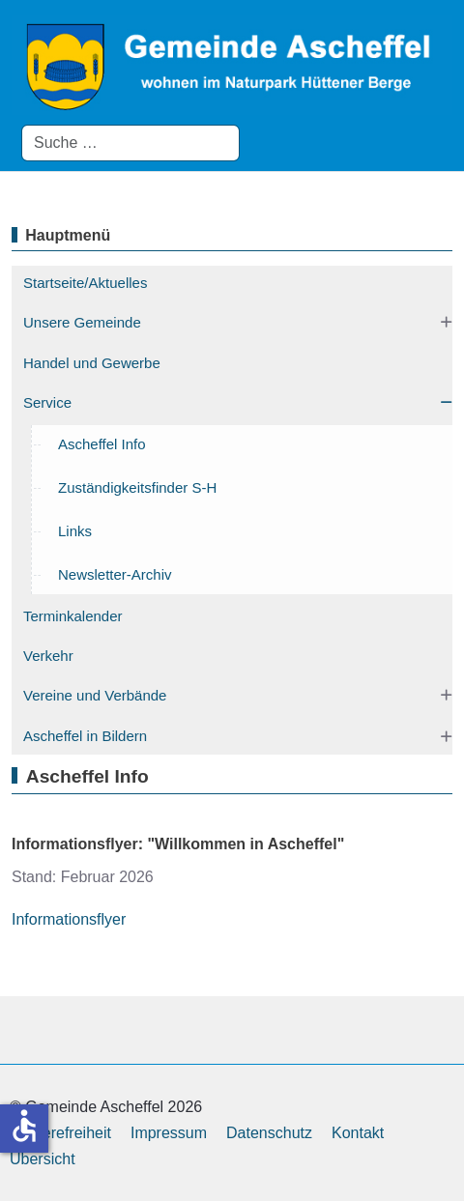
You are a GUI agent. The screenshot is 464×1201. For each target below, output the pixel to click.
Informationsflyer (69, 919)
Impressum (168, 1133)
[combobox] (130, 143)
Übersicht (42, 1159)
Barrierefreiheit (60, 1133)
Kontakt (358, 1133)
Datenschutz (269, 1133)
